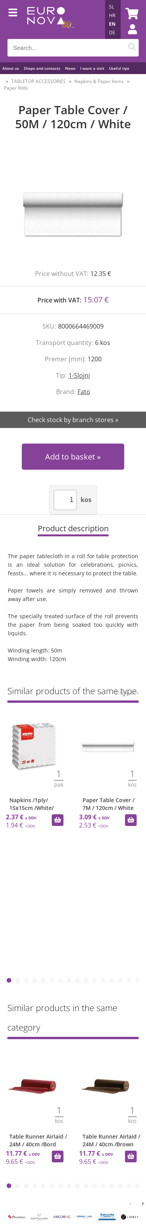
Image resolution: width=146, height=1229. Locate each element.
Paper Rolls (16, 88)
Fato (83, 391)
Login (128, 37)
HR (112, 15)
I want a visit (92, 68)
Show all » (127, 692)
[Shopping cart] (131, 13)
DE (112, 32)
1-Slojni (79, 375)
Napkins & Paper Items (99, 81)
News (70, 68)
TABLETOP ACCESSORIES (38, 81)
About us (10, 68)
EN (112, 24)
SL (111, 7)
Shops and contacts (42, 68)
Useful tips (119, 68)
